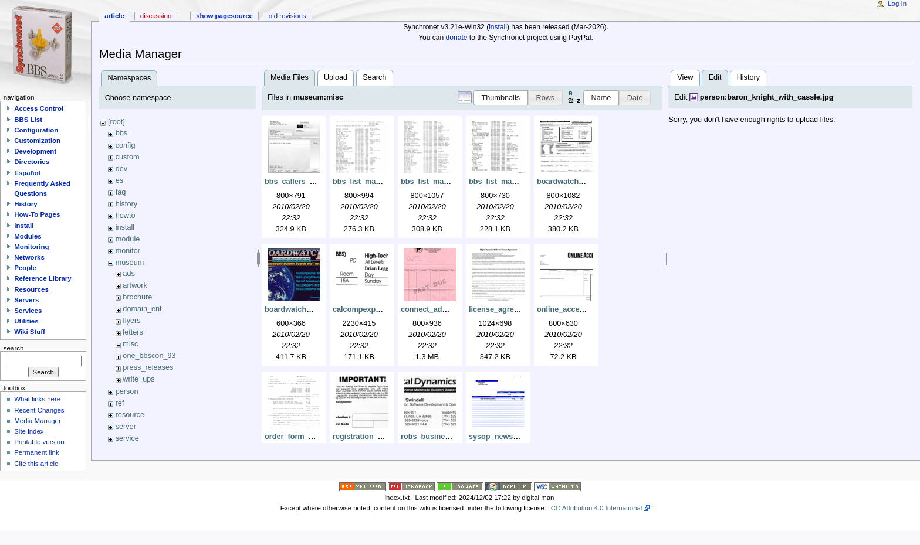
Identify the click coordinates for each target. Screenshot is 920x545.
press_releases (148, 367)
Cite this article (36, 463)
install (498, 27)
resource (130, 415)
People (25, 267)
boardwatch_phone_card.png (316, 309)
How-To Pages (37, 214)
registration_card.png (371, 436)
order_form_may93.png (306, 436)
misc (130, 344)
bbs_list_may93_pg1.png (377, 182)
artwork (135, 285)
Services (28, 310)
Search (374, 77)
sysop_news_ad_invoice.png (520, 436)
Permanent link (36, 452)
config (126, 145)
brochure (137, 297)
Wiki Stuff (29, 331)
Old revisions (287, 15)
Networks (29, 257)
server (126, 427)
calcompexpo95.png (368, 309)
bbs (121, 133)
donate (457, 37)
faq (121, 192)
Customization (37, 140)
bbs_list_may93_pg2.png (445, 182)
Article (114, 15)
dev (121, 169)
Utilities (26, 321)
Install (23, 225)
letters (133, 332)
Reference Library (42, 278)
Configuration (36, 130)
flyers (131, 320)
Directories (31, 161)
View (685, 77)
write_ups (138, 379)
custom (128, 157)
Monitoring (31, 246)
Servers (26, 300)
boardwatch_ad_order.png (583, 182)
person (127, 391)
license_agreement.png (510, 309)
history (126, 204)
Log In (897, 3)
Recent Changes (39, 410)
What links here (37, 399)
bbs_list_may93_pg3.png (513, 182)
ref (120, 403)
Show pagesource (224, 15)
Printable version (39, 441)
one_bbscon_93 (149, 356)
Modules (27, 236)
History (748, 77)
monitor (128, 251)
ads (128, 274)
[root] (116, 122)
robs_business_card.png (445, 436)
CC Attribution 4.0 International (596, 508)
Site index (28, 431)
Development (35, 151)
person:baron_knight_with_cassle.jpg (767, 97)
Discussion (155, 15)
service (127, 438)
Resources (31, 289)
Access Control (38, 108)
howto (126, 216)
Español (27, 172)
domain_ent (142, 309)
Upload (335, 77)
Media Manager (37, 420)
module (128, 239)
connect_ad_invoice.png (444, 309)
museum (130, 262)
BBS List (28, 119)
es (119, 180)
